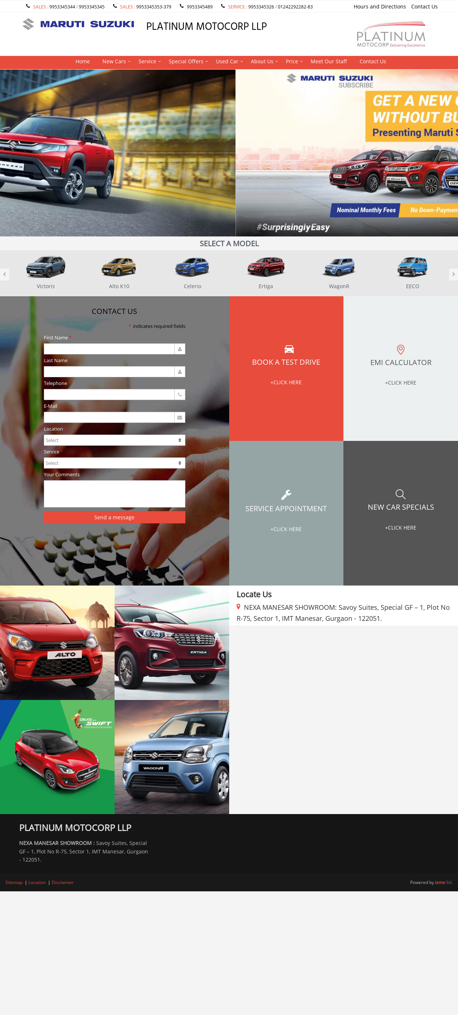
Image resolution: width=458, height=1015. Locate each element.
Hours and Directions (380, 6)
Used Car (227, 61)
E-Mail (50, 406)
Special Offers (186, 61)
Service (147, 61)
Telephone (55, 383)
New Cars (114, 61)
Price (292, 61)
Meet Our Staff (329, 61)
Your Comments (62, 475)
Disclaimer (63, 882)
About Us (262, 61)
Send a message (114, 517)
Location (53, 429)
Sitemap (14, 882)
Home (83, 61)
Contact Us (424, 6)
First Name (56, 338)
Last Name (55, 361)
